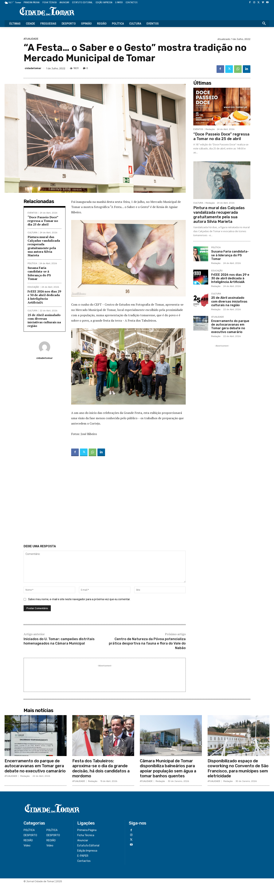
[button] (264, 23)
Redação (210, 129)
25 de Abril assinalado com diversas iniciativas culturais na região (44, 320)
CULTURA (32, 233)
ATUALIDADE (31, 38)
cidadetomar (33, 68)
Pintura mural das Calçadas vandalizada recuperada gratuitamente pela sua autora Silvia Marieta (44, 246)
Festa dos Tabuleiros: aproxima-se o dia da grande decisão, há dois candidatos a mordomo (101, 770)
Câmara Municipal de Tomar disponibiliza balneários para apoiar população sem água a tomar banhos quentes (169, 770)
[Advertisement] (105, 501)
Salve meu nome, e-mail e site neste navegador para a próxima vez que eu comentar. (79, 601)
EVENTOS (32, 213)
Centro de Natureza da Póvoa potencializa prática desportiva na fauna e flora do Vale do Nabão (147, 645)
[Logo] (47, 11)
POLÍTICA (32, 263)
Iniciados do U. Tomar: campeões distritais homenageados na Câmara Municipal (59, 643)
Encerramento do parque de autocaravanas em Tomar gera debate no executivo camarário (230, 326)
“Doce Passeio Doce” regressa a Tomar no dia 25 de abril (43, 220)
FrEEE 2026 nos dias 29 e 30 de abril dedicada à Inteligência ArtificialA (44, 296)
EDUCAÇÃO (33, 287)
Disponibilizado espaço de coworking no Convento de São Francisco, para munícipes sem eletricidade (238, 770)
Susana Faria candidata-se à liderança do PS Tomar (39, 273)
